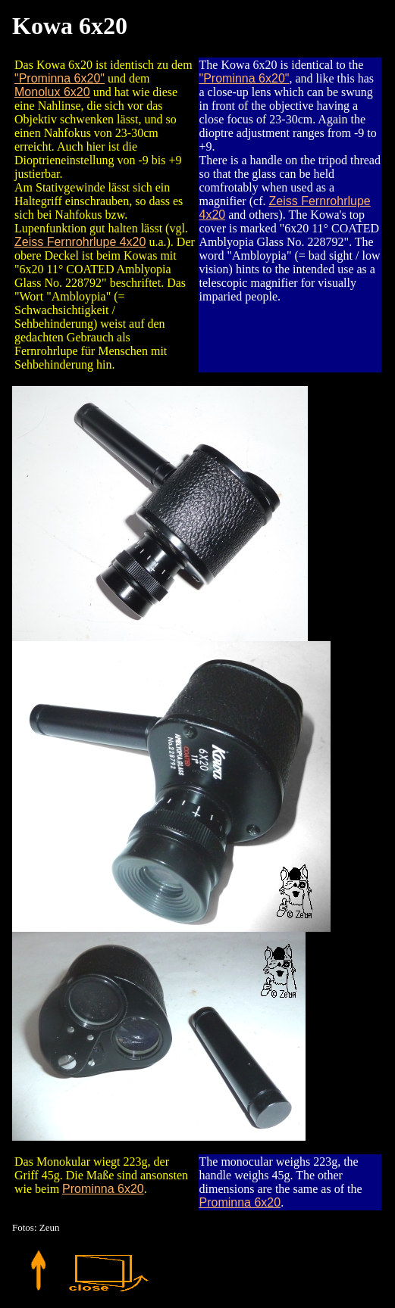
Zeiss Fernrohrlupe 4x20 (80, 241)
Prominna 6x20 (103, 1188)
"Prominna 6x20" (59, 78)
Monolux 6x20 (52, 92)
